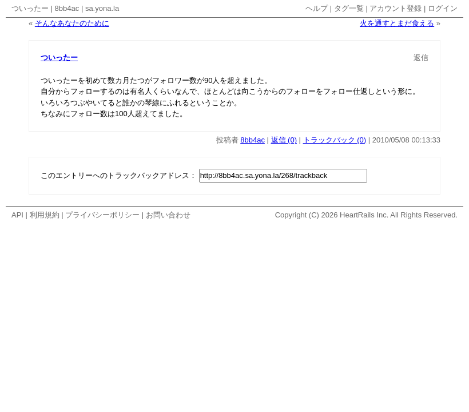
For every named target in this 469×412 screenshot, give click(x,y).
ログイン (443, 8)
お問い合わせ (168, 215)
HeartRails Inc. (364, 215)
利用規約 (44, 215)
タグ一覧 (349, 8)
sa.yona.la (102, 8)
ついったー (30, 8)
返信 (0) (284, 140)
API (17, 215)
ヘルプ (316, 8)
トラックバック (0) (335, 140)
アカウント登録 (395, 8)
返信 (421, 57)
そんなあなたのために (72, 23)
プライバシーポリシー (102, 215)
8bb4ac (67, 8)
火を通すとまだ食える (397, 23)
